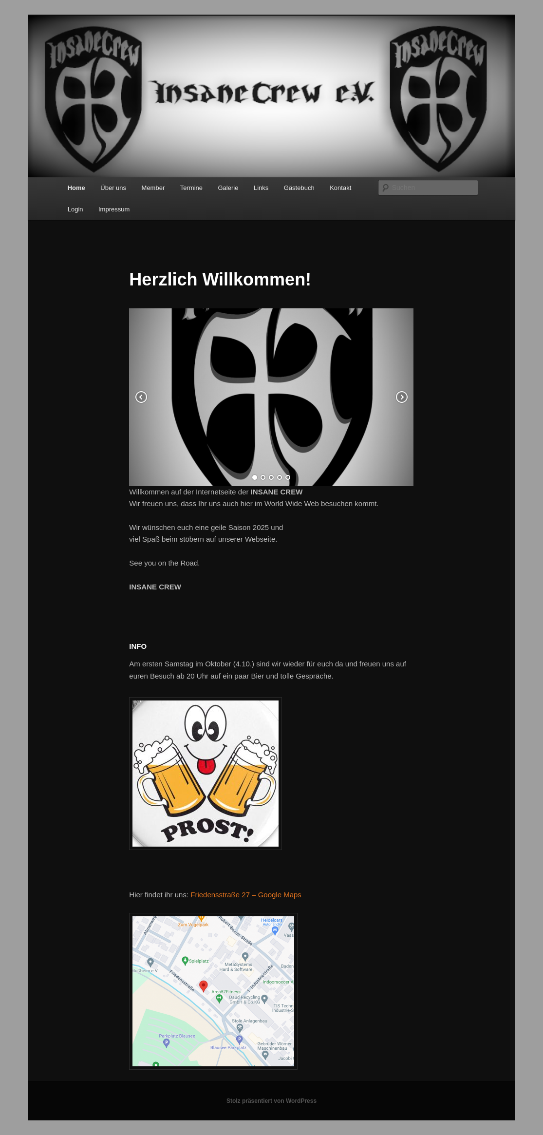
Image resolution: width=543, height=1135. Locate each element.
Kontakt (340, 187)
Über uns (113, 187)
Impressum (114, 209)
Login (75, 209)
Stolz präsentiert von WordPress (271, 1100)
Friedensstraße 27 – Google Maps (245, 894)
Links (261, 187)
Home (76, 187)
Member (153, 187)
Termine (191, 187)
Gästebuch (299, 187)
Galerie (228, 187)
